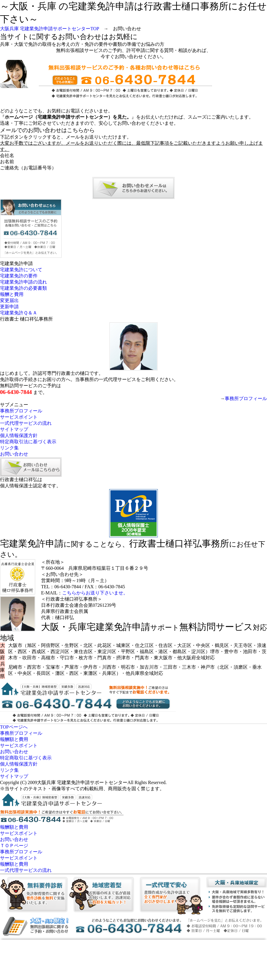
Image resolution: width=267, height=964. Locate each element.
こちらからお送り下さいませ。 (95, 592)
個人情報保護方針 (19, 435)
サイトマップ (14, 429)
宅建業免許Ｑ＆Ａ (18, 312)
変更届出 (9, 300)
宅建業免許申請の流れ (23, 281)
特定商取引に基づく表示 (26, 757)
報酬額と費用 (14, 739)
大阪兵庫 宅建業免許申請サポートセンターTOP (49, 28)
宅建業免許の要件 (19, 275)
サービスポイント (19, 416)
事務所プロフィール (246, 398)
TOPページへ (14, 726)
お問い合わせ (14, 453)
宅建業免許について (21, 269)
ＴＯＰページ (14, 845)
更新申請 (9, 306)
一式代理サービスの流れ (26, 423)
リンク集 (9, 447)
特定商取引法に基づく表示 (28, 441)
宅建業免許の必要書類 (23, 288)
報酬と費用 (11, 294)
